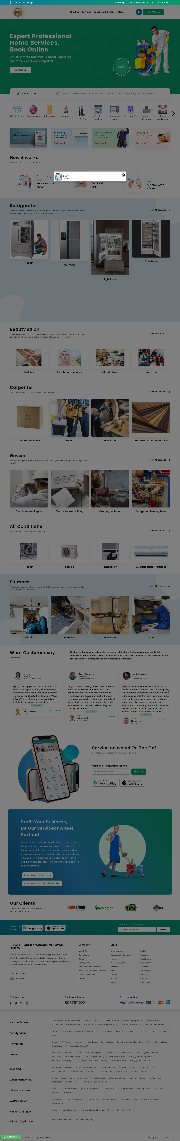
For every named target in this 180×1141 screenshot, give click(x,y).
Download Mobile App (22, 2)
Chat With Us (11, 1136)
